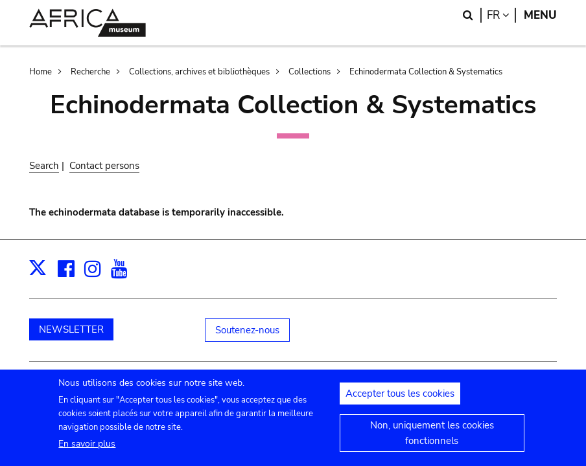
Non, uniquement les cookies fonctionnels (432, 439)
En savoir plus (86, 451)
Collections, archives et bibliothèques (199, 72)
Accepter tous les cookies (400, 400)
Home (40, 72)
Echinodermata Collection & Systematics (425, 72)
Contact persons (104, 165)
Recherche (90, 72)
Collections (309, 72)
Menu (540, 15)
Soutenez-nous (247, 330)
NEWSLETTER (71, 329)
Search (44, 165)
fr (501, 15)
